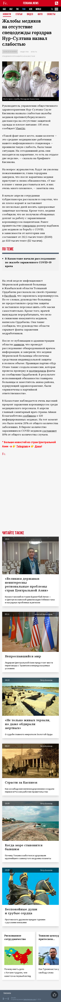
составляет (49, 430)
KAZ (4, 9)
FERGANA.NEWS (31, 3)
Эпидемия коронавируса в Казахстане (18, 56)
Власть (34, 52)
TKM (23, 9)
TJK (17, 9)
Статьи (19, 14)
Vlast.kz (20, 128)
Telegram (22, 446)
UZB (30, 9)
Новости (7, 14)
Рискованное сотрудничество (15, 937)
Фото (40, 14)
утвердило (29, 225)
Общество (24, 52)
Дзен (38, 446)
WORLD (38, 9)
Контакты (7, 993)
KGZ (11, 9)
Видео (30, 14)
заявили (19, 344)
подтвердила (37, 370)
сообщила (29, 415)
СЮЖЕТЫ (51, 14)
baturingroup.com (29, 999)
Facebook (10, 295)
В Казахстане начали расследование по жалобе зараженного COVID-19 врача (30, 262)
